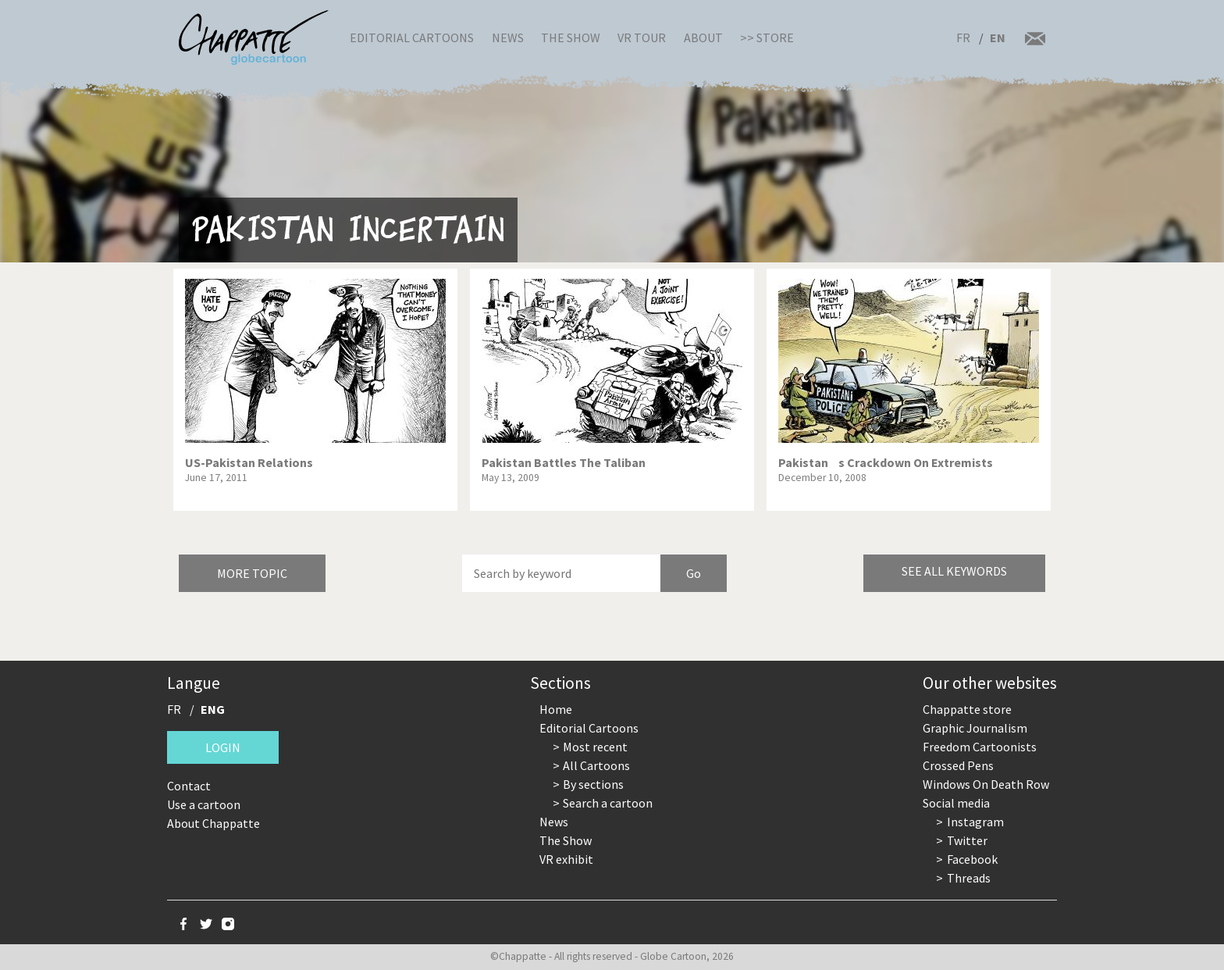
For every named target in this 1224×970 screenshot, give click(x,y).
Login (222, 747)
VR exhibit (566, 859)
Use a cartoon (203, 804)
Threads (969, 878)
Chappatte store (967, 709)
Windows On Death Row (986, 784)
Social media (956, 803)
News (508, 37)
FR (963, 37)
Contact (189, 785)
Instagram (975, 821)
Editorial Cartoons (412, 37)
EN (997, 37)
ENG (213, 709)
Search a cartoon (608, 803)
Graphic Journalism (975, 728)
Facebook (972, 859)
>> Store (767, 37)
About (703, 37)
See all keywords (954, 571)
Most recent (595, 746)
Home (555, 709)
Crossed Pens (958, 765)
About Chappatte (213, 823)
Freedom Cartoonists (980, 746)
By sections (593, 784)
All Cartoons (596, 765)
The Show (570, 37)
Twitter (967, 840)
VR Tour (641, 37)
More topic (252, 573)
